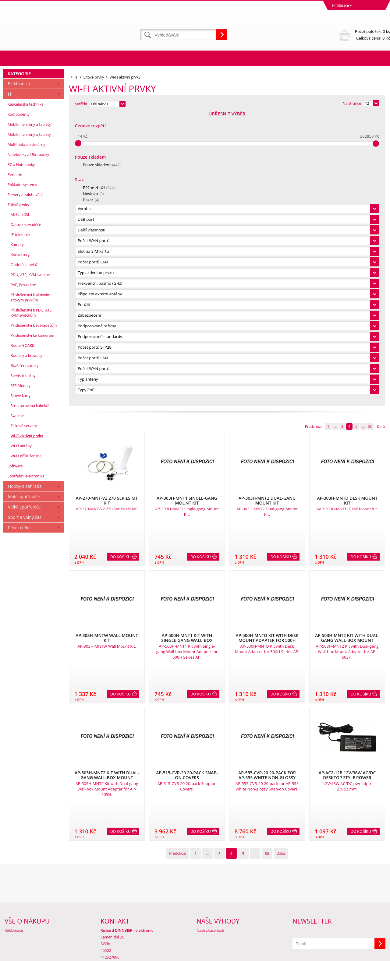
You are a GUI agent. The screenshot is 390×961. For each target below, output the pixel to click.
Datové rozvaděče (26, 517)
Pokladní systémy (22, 477)
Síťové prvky (18, 497)
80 (370, 133)
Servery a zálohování (25, 487)
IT (10, 387)
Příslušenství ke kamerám (32, 628)
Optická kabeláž (24, 557)
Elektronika (19, 376)
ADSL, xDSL (20, 507)
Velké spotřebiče (24, 800)
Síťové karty (20, 688)
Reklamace (14, 898)
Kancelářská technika (26, 397)
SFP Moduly (20, 678)
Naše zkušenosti (210, 898)
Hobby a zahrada (25, 779)
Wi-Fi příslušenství (26, 749)
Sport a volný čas (24, 810)
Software (15, 759)
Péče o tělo (19, 820)
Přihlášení (340, 5)
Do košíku (120, 264)
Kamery (17, 537)
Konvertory (20, 547)
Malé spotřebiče (24, 789)
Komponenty (19, 407)
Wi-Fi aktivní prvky (27, 728)
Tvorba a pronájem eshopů (343, 954)
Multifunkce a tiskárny (26, 437)
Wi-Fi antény (21, 738)
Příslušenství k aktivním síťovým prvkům (30, 590)
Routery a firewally (26, 648)
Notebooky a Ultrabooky (28, 447)
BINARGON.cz (378, 954)
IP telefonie (20, 527)
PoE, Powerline (23, 577)
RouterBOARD (23, 638)
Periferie (15, 467)
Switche (17, 708)
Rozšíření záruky (24, 658)
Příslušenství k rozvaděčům (34, 618)
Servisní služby (23, 668)
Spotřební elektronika (26, 769)
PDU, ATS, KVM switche (30, 567)
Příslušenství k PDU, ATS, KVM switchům (31, 605)
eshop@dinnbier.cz (117, 931)
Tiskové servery (24, 718)
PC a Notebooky (21, 457)
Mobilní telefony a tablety (29, 417)
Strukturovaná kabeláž (30, 698)
